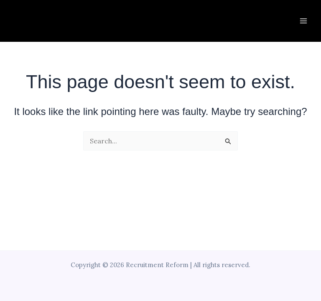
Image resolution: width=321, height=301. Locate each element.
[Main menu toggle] (303, 21)
